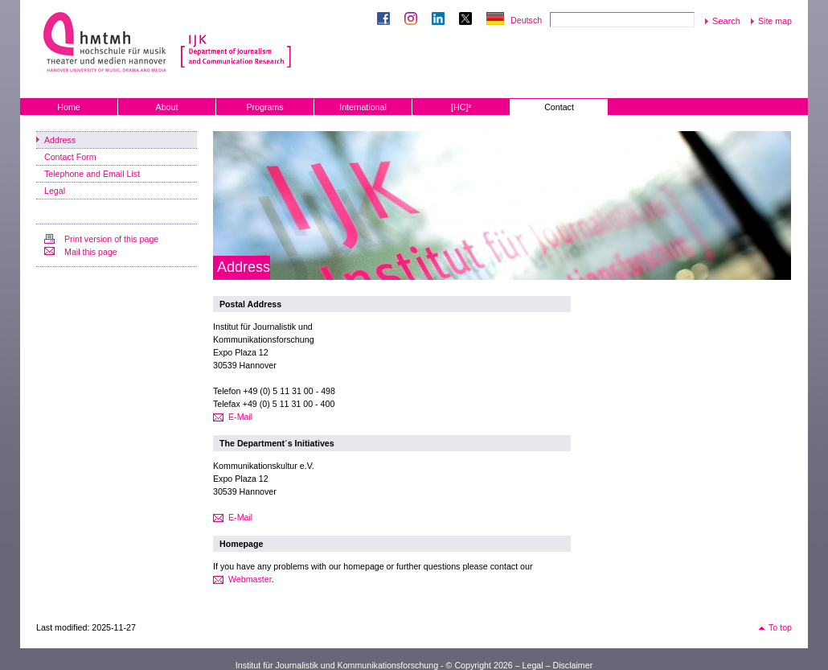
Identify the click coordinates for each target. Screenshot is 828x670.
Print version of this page (111, 239)
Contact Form (70, 157)
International (363, 107)
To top (780, 627)
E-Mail (240, 416)
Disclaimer (572, 665)
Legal (54, 190)
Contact (559, 107)
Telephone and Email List (92, 174)
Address (60, 140)
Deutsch (526, 20)
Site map (775, 21)
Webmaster (250, 579)
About (167, 107)
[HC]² (461, 107)
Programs (264, 107)
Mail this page (90, 252)
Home (68, 107)
